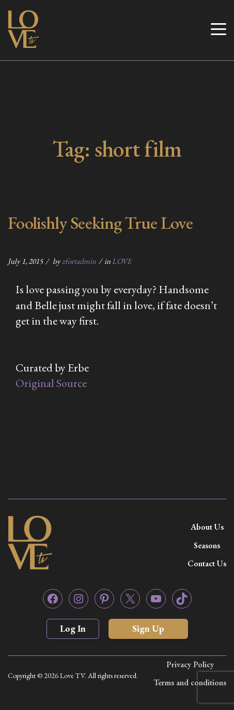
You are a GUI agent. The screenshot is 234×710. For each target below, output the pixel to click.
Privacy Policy (190, 664)
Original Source (51, 383)
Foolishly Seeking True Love (100, 222)
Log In (73, 628)
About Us (207, 526)
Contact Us (207, 563)
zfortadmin (79, 261)
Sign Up (148, 628)
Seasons (207, 545)
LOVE (121, 261)
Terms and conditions (189, 682)
